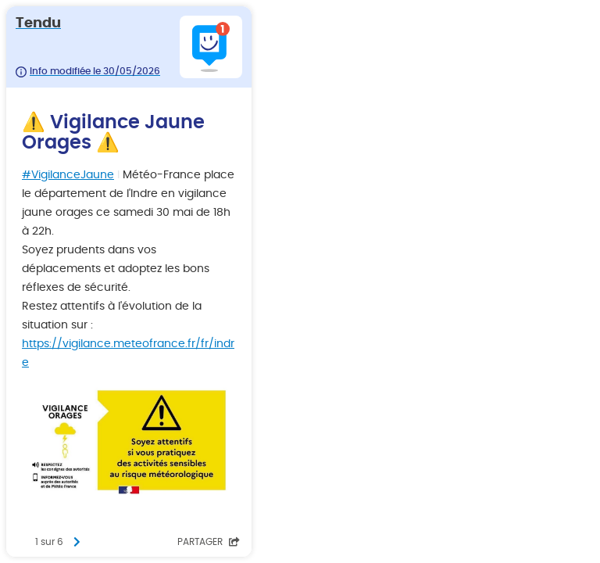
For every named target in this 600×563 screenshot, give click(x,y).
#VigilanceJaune (68, 175)
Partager (208, 542)
